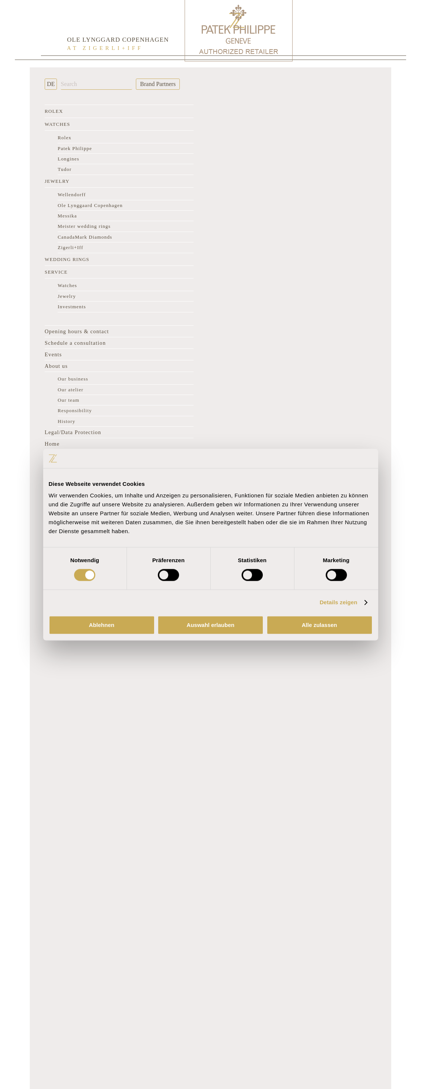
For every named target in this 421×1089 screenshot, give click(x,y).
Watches (57, 124)
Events (53, 354)
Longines (68, 159)
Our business (73, 379)
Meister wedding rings (84, 226)
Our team (68, 400)
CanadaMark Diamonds (85, 237)
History (66, 421)
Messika (67, 216)
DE (51, 84)
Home (52, 444)
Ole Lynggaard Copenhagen (90, 205)
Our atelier (70, 389)
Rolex (54, 111)
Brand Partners (158, 84)
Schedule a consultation (75, 343)
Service (56, 272)
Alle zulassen (319, 625)
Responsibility (75, 410)
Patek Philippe (75, 148)
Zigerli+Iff (70, 247)
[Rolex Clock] (350, 30)
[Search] (96, 84)
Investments (72, 306)
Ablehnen (101, 625)
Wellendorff (72, 194)
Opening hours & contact (77, 331)
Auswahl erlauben (210, 625)
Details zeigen (338, 602)
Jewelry (57, 181)
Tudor (64, 169)
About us (56, 366)
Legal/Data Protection (73, 432)
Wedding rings (67, 259)
